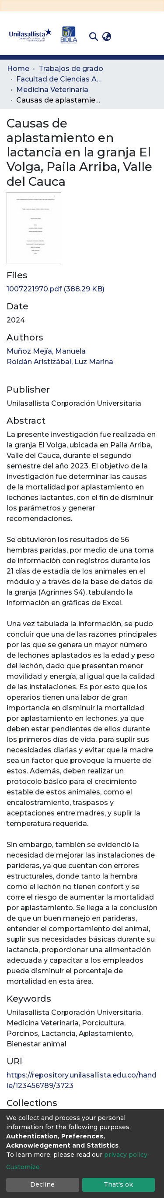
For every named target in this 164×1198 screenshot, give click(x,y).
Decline (42, 1184)
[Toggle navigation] (150, 36)
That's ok (118, 1184)
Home (18, 68)
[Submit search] (93, 37)
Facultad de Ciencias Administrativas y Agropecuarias (60, 79)
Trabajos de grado (70, 68)
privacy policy (125, 1155)
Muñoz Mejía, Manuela (46, 351)
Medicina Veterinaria (52, 89)
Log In (127, 36)
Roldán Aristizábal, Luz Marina (60, 362)
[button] (106, 37)
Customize (23, 1167)
